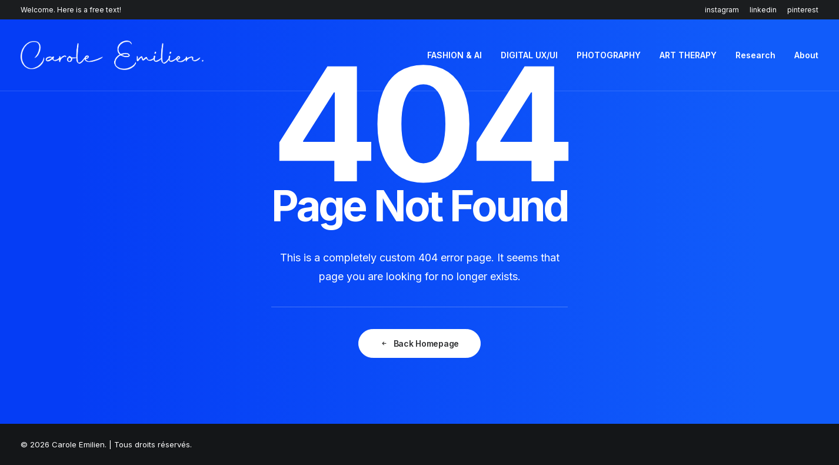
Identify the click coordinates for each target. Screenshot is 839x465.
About (806, 55)
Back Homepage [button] (419, 343)
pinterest (802, 9)
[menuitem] (724, 9)
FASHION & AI (454, 55)
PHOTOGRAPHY (609, 55)
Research (755, 55)
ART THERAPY (688, 55)
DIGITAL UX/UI (529, 55)
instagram (722, 9)
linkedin (763, 9)
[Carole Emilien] (112, 55)
